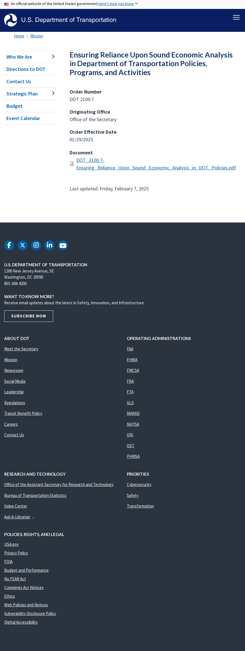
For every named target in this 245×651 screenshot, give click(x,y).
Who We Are (30, 57)
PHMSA (133, 456)
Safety (133, 495)
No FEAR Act (15, 578)
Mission (36, 36)
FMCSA (133, 370)
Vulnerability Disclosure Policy (30, 613)
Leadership (14, 391)
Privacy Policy (16, 553)
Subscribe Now (28, 316)
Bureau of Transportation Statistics (35, 495)
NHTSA (133, 424)
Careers (11, 424)
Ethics (9, 596)
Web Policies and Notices (26, 604)
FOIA (8, 561)
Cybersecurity (139, 484)
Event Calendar (23, 118)
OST (130, 445)
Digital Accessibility (21, 622)
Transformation (140, 506)
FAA (130, 348)
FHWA (132, 359)
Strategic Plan (30, 93)
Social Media (14, 381)
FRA (130, 381)
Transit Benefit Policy (23, 413)
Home (19, 36)
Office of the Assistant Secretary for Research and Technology (58, 484)
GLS (130, 402)
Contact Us (18, 81)
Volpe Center (15, 506)
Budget (14, 106)
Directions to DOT (26, 69)
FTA (130, 391)
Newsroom (13, 370)
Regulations (14, 402)
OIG (130, 434)
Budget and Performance (26, 570)
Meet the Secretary (21, 348)
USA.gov (11, 544)
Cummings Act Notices (24, 587)
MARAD (133, 413)
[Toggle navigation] (236, 17)
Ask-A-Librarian (19, 517)
